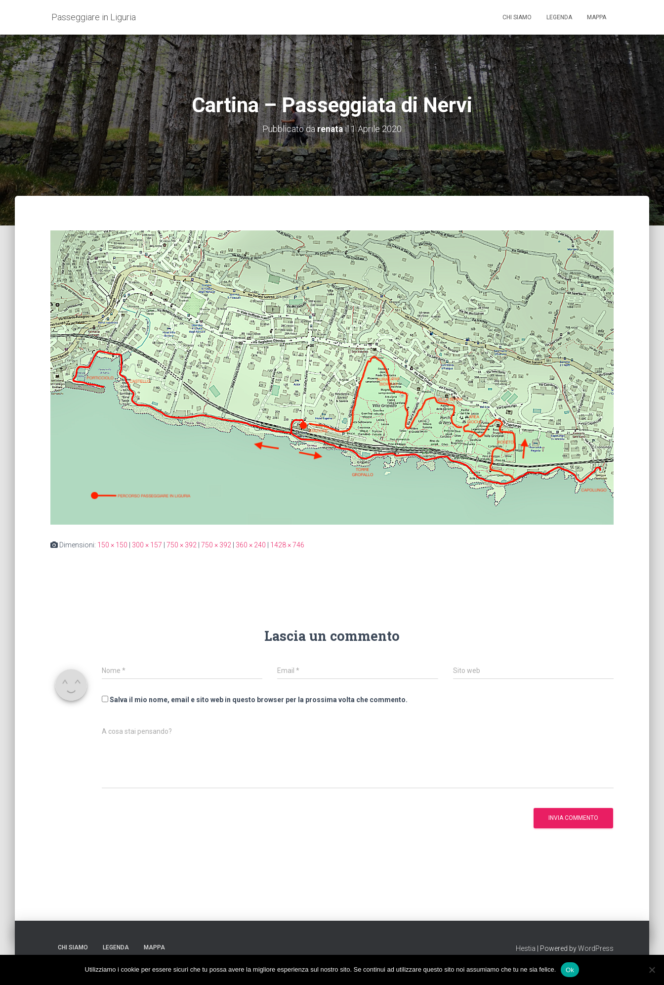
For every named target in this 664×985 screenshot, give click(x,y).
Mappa (596, 17)
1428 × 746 (287, 545)
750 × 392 (181, 545)
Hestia (526, 948)
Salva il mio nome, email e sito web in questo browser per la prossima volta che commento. (259, 699)
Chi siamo (517, 17)
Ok (570, 969)
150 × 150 (112, 545)
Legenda (559, 17)
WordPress (596, 948)
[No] (652, 970)
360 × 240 (251, 545)
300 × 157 (147, 545)
